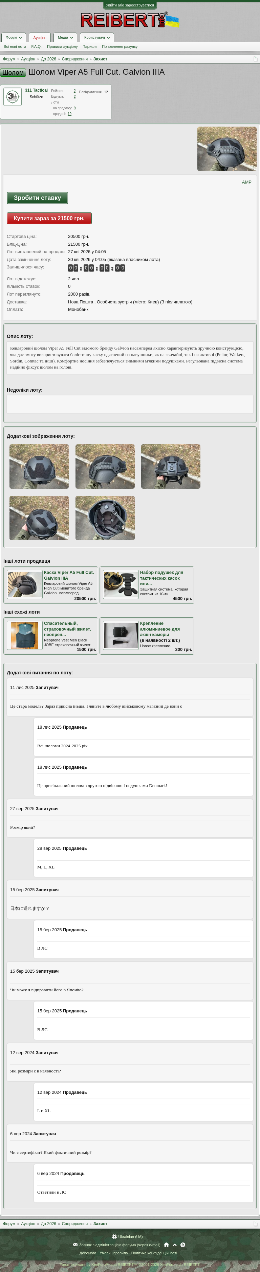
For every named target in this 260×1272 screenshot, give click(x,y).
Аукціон (39, 38)
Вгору (174, 1244)
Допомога (88, 1253)
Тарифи (90, 46)
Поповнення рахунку (119, 46)
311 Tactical (36, 90)
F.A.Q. (36, 46)
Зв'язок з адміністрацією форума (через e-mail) (119, 1245)
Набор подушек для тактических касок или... (161, 578)
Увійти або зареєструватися (130, 5)
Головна (166, 1244)
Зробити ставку (37, 197)
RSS (182, 1244)
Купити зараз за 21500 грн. (49, 218)
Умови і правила (114, 1253)
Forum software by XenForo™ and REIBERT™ (130, 1264)
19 (69, 114)
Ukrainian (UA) (130, 1237)
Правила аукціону (62, 46)
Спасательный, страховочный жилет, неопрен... (67, 629)
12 (106, 92)
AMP (247, 182)
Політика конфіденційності (154, 1253)
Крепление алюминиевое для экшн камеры (160, 629)
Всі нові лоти (15, 46)
